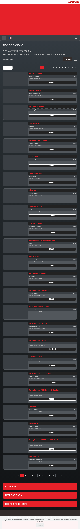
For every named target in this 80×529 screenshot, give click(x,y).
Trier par (8, 68)
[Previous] (39, 67)
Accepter (40, 525)
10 (68, 67)
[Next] (75, 67)
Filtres (68, 59)
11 (72, 67)
